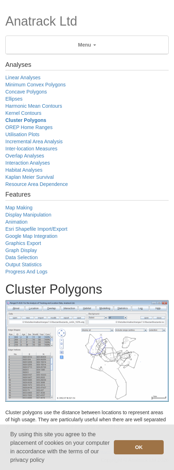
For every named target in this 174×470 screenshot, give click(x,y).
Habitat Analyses (23, 170)
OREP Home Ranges (29, 127)
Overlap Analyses (24, 156)
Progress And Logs (26, 271)
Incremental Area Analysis (34, 141)
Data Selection (21, 257)
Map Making (18, 207)
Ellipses (13, 99)
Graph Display (21, 250)
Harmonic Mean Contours (33, 106)
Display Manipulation (28, 215)
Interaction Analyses (27, 163)
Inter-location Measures (31, 148)
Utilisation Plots (22, 134)
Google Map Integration (31, 236)
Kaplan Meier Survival (29, 177)
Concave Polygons (26, 92)
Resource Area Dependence (36, 184)
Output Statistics (23, 264)
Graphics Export (23, 243)
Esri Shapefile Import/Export (36, 229)
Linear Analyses (23, 77)
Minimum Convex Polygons (35, 84)
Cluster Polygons (25, 120)
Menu (87, 45)
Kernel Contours (23, 113)
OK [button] (139, 447)
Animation (16, 222)
